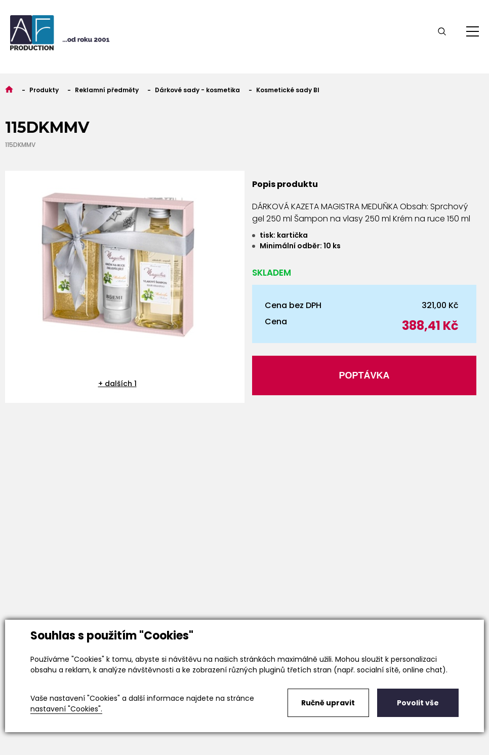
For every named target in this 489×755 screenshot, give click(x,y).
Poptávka (364, 375)
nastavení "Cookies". (66, 709)
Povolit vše (418, 703)
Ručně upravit (328, 703)
